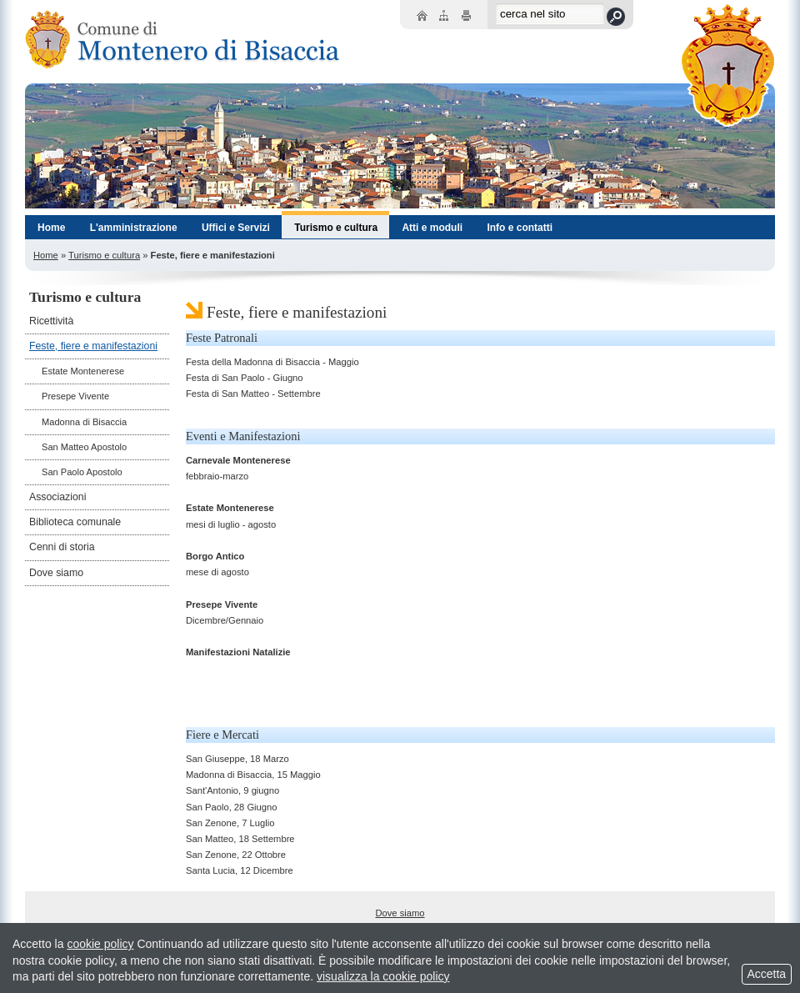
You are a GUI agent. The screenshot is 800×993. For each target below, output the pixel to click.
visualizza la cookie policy (383, 976)
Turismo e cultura (104, 255)
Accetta (766, 973)
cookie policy (100, 943)
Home (45, 255)
